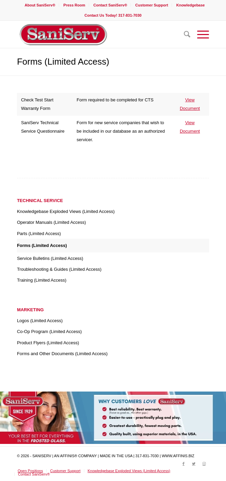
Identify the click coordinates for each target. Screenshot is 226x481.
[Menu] (199, 34)
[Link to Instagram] (204, 464)
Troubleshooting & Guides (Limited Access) (59, 269)
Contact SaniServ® (110, 5)
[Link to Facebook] (183, 464)
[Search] (183, 34)
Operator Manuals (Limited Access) (51, 222)
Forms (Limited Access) (63, 61)
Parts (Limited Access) (39, 233)
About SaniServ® (40, 5)
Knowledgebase (190, 5)
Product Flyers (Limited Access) (48, 342)
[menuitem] (40, 5)
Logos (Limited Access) (40, 320)
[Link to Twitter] (194, 464)
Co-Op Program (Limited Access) (49, 331)
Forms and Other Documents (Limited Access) (62, 353)
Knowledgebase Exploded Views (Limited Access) (66, 211)
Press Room (74, 5)
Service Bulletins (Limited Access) (50, 258)
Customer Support (151, 5)
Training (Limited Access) (41, 280)
